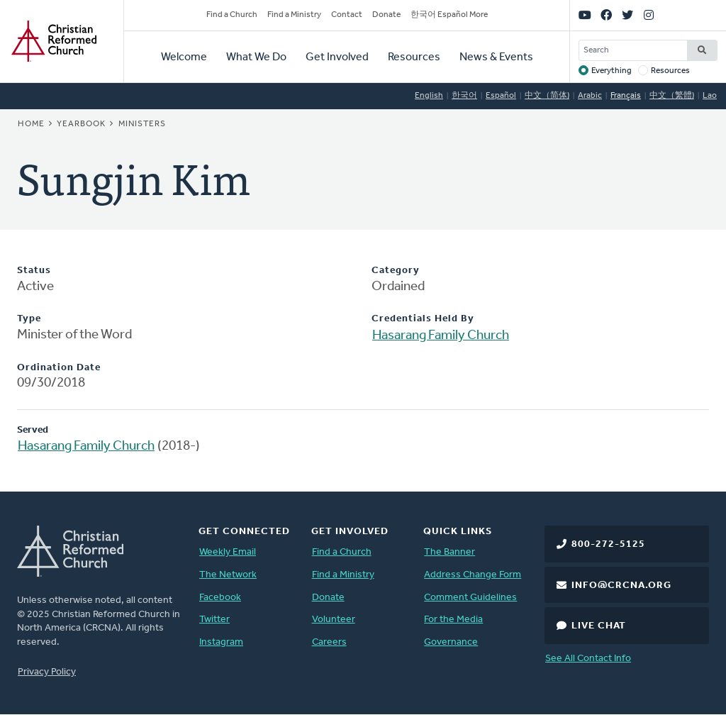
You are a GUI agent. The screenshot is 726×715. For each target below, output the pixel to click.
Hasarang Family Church (440, 336)
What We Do (256, 57)
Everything (611, 71)
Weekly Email (227, 552)
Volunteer (333, 619)
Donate (386, 15)
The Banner (449, 552)
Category (396, 270)
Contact (346, 15)
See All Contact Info (588, 658)
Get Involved (337, 57)
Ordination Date (59, 367)
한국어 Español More (449, 15)
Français (625, 96)
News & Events (496, 57)
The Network (228, 575)
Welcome (184, 57)
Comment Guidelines (470, 597)
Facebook (220, 597)
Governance (451, 642)
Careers (329, 642)
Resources (414, 57)
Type (29, 319)
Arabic (590, 96)
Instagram (221, 642)
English (429, 96)
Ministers (142, 124)
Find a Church (231, 15)
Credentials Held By (423, 319)
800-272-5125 (608, 544)
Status (34, 270)
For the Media (453, 619)
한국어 (464, 96)
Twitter (214, 619)
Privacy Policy (47, 672)
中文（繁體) (671, 96)
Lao (710, 96)
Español (501, 96)
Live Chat (598, 626)
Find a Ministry (294, 15)
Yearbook (81, 124)
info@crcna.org (621, 585)
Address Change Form (472, 575)
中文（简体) (547, 96)
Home (31, 124)
